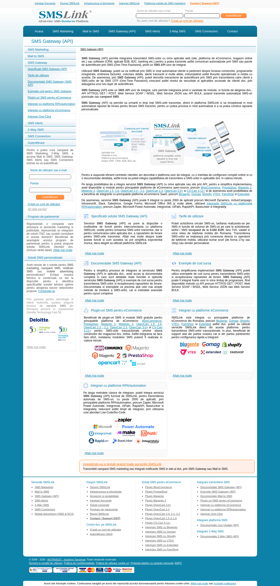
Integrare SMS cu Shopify (160, 536)
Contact (232, 31)
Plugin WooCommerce (158, 487)
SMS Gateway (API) (122, 31)
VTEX (216, 194)
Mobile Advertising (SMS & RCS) (54, 514)
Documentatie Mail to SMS (216, 496)
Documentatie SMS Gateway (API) (221, 487)
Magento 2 (88, 191)
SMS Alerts (152, 31)
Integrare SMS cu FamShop (162, 550)
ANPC (178, 563)
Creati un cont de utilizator (187, 21)
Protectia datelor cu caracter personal (152, 563)
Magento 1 (245, 188)
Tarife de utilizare (38, 76)
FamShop (228, 194)
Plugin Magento (154, 496)
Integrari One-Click (39, 117)
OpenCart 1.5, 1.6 (108, 191)
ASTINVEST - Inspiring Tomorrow (66, 560)
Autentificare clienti (101, 534)
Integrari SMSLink (129, 3)
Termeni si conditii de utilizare (46, 563)
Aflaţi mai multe (199, 583)
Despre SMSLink (70, 3)
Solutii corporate (99, 505)
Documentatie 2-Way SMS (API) (219, 536)
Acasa (39, 31)
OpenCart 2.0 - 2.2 (132, 191)
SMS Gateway (37, 63)
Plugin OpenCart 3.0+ (158, 505)
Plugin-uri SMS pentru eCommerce (49, 98)
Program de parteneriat (104, 509)
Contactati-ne (46, 291)
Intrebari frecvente (45, 3)
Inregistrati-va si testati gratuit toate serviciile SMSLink (122, 465)
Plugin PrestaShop (156, 492)
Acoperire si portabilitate (104, 496)
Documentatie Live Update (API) (219, 525)
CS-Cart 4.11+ (196, 191)
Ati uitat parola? (37, 209)
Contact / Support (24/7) (204, 3)
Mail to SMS (91, 31)
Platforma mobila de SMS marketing (164, 3)
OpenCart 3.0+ (173, 191)
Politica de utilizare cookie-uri (112, 563)
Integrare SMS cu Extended (161, 545)
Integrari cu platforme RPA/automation (51, 104)
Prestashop (229, 188)
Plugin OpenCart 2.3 (157, 509)
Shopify (206, 194)
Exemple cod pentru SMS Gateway (50, 91)
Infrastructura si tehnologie (99, 3)
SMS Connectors (206, 31)
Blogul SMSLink (99, 514)
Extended (243, 194)
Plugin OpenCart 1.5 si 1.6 (161, 518)
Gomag (195, 194)
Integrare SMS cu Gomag (160, 532)
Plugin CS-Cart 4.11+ (158, 523)
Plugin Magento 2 (155, 501)
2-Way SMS (177, 31)
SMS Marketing (63, 31)
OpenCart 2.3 (154, 191)
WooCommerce (210, 188)
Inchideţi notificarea (225, 583)
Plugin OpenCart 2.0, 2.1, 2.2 (162, 514)
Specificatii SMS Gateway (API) (47, 69)
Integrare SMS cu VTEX (159, 541)
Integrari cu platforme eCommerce (49, 110)
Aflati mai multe (63, 250)
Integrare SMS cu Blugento (161, 527)
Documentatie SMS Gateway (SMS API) (50, 84)
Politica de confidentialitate (79, 563)
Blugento (184, 194)
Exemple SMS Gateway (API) (218, 492)
